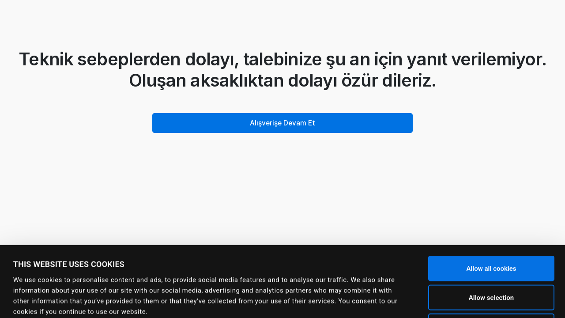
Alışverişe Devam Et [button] (282, 123)
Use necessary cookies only (491, 260)
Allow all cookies (491, 202)
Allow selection (491, 231)
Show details (353, 301)
